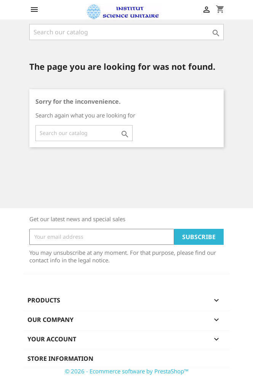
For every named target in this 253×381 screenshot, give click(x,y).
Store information (60, 358)
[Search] (126, 32)
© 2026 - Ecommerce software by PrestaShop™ (127, 371)
